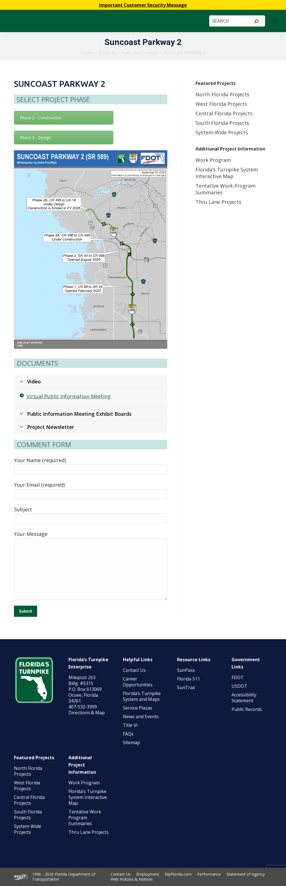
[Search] (237, 21)
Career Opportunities (137, 682)
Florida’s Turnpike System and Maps (142, 696)
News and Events (141, 716)
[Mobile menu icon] (274, 21)
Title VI (130, 725)
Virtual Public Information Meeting (69, 396)
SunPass (186, 670)
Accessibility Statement (244, 698)
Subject (23, 509)
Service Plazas (137, 708)
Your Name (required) (40, 460)
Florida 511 (188, 679)
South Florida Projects (222, 123)
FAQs (128, 734)
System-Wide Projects (222, 132)
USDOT (239, 686)
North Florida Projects (222, 94)
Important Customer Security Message (143, 5)
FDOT (238, 677)
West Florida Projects (221, 104)
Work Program (213, 160)
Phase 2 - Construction (40, 117)
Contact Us (134, 670)
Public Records (247, 709)
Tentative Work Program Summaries (84, 818)
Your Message (30, 534)
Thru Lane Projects (218, 202)
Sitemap (131, 742)
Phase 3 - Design (35, 137)
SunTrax (186, 687)
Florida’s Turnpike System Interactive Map (227, 173)
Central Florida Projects (224, 113)
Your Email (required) (39, 484)
